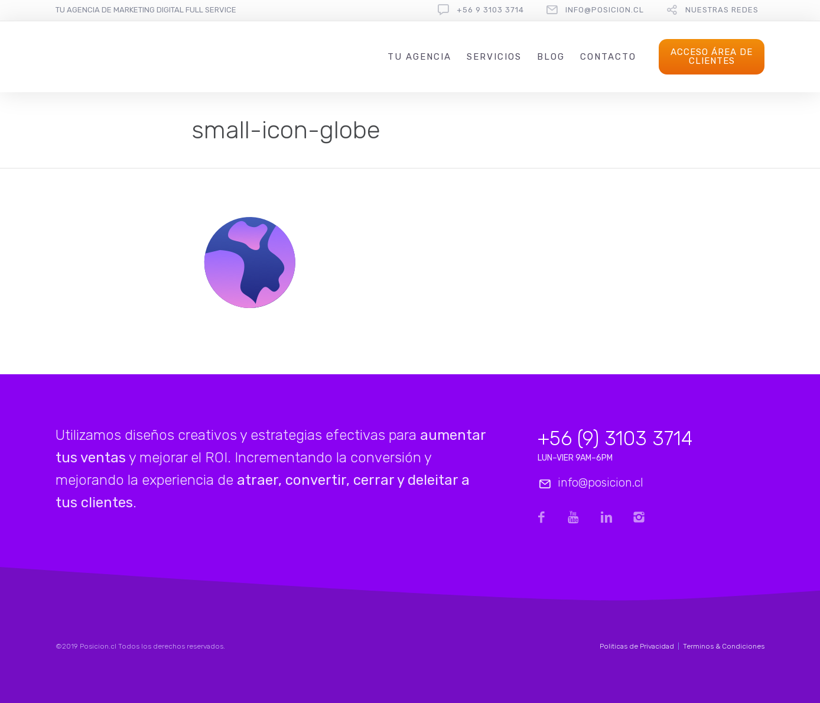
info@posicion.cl (604, 9)
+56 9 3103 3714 (490, 9)
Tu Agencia (419, 56)
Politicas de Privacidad (637, 646)
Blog (551, 56)
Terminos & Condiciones (723, 646)
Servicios (494, 56)
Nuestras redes (722, 9)
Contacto (608, 56)
